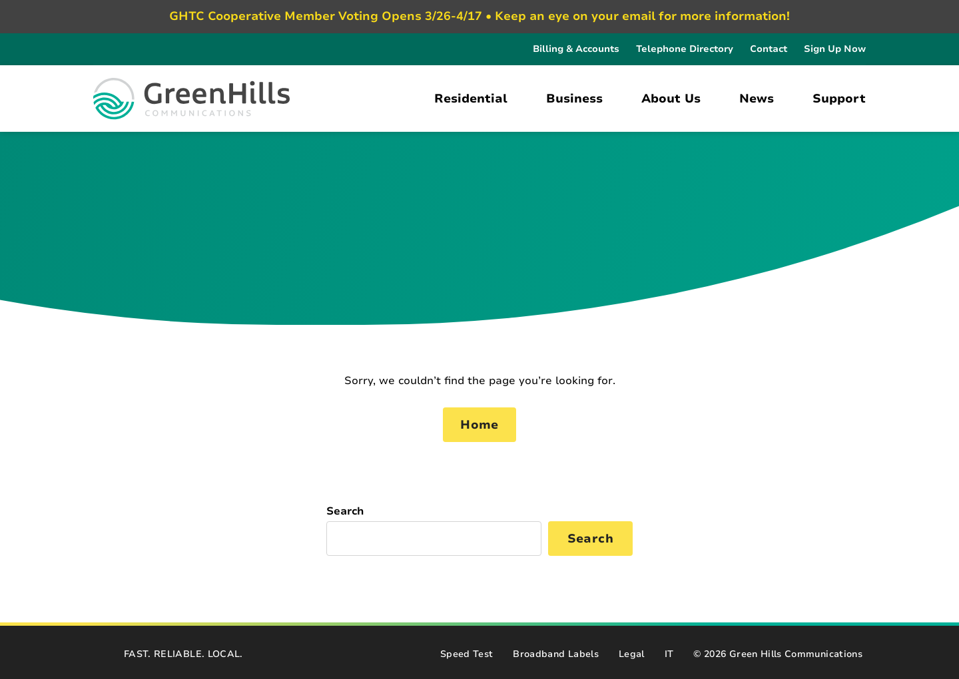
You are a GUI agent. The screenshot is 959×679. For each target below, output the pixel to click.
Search (345, 511)
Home (479, 425)
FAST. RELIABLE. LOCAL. (183, 654)
